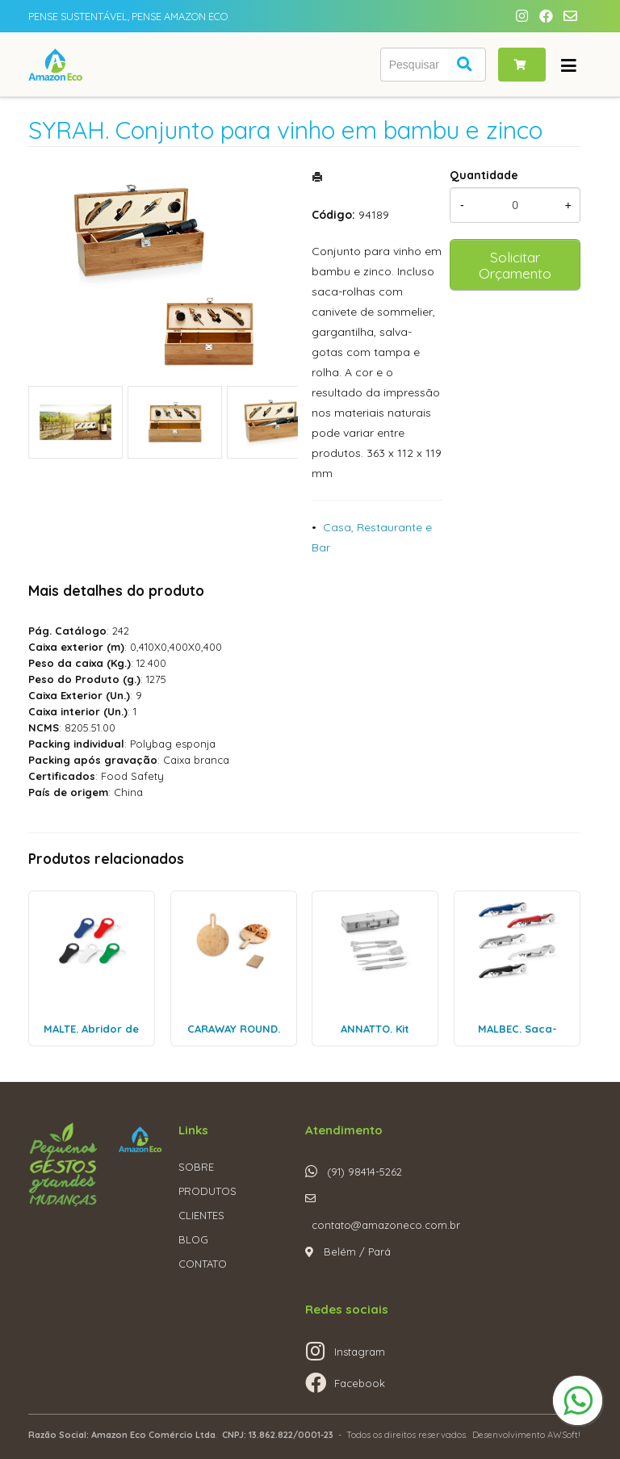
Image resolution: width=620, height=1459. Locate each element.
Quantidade (484, 175)
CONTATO (202, 1263)
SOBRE (196, 1166)
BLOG (193, 1239)
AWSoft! (563, 1434)
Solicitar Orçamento (515, 265)
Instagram (359, 1351)
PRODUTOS (207, 1190)
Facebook (359, 1383)
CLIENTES (201, 1215)
